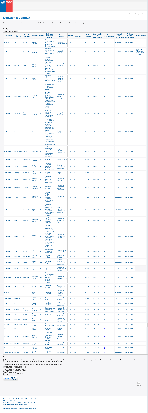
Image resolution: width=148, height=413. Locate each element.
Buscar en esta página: (10, 31)
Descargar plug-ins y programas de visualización (19, 408)
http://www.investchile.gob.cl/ (17, 404)
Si (104, 324)
